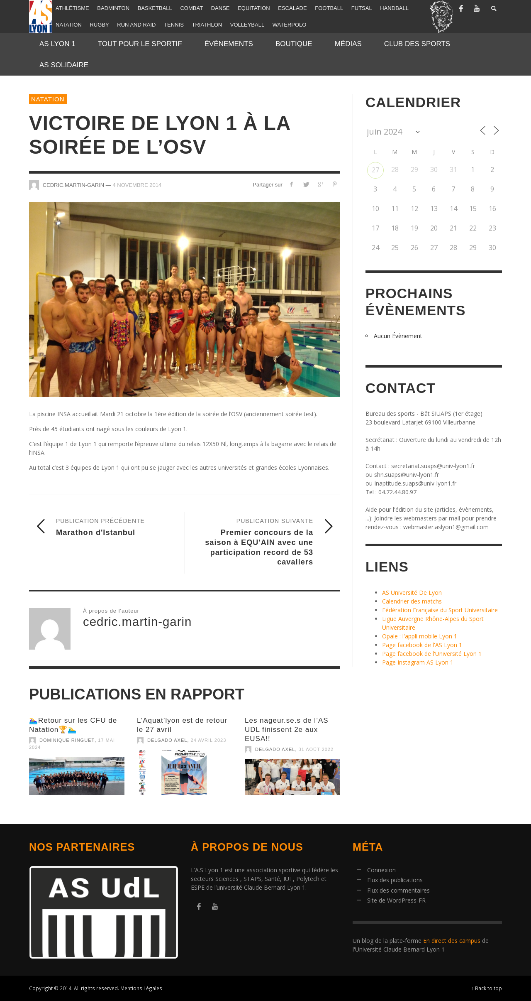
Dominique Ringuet (67, 740)
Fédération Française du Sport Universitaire (440, 610)
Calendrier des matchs (412, 601)
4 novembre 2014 (136, 185)
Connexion (381, 870)
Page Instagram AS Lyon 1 (417, 662)
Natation (48, 99)
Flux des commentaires (398, 890)
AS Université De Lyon (412, 592)
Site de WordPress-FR (396, 900)
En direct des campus (451, 941)
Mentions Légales (141, 988)
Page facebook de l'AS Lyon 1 (422, 645)
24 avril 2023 (209, 740)
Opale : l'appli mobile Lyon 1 (419, 636)
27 (375, 169)
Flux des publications (395, 880)
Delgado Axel (167, 740)
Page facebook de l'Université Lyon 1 (432, 654)
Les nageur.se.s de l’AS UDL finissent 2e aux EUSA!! (287, 729)
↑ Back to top (486, 988)
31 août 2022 (316, 749)
